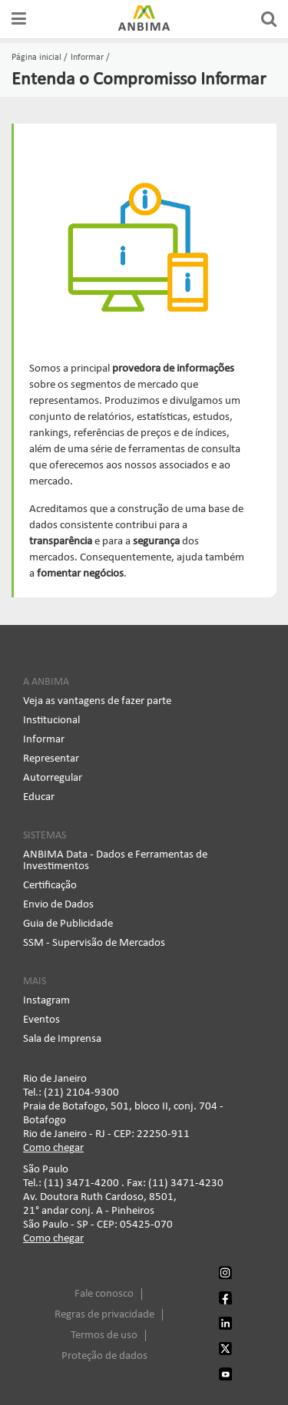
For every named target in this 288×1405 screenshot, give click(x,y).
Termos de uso (104, 1335)
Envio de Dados (58, 905)
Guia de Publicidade (68, 924)
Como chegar (53, 1148)
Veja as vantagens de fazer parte (97, 701)
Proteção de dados (104, 1356)
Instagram (46, 1001)
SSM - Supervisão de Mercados (94, 943)
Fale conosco (104, 1294)
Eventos (41, 1020)
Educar (39, 797)
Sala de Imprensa (62, 1039)
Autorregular (52, 778)
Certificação (50, 885)
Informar (44, 739)
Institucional (51, 720)
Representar (51, 759)
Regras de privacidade (104, 1315)
